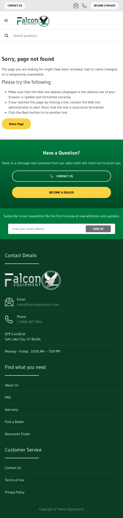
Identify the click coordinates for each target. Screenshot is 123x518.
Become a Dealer (104, 5)
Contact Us (15, 5)
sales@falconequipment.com (38, 304)
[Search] (61, 36)
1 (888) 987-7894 (29, 322)
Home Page (16, 124)
